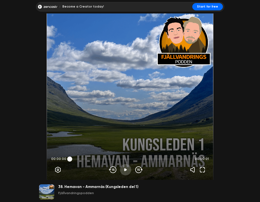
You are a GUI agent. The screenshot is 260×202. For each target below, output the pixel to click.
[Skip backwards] (113, 169)
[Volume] (194, 169)
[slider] (69, 159)
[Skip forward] (138, 169)
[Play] (125, 169)
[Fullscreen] (202, 169)
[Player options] (58, 170)
